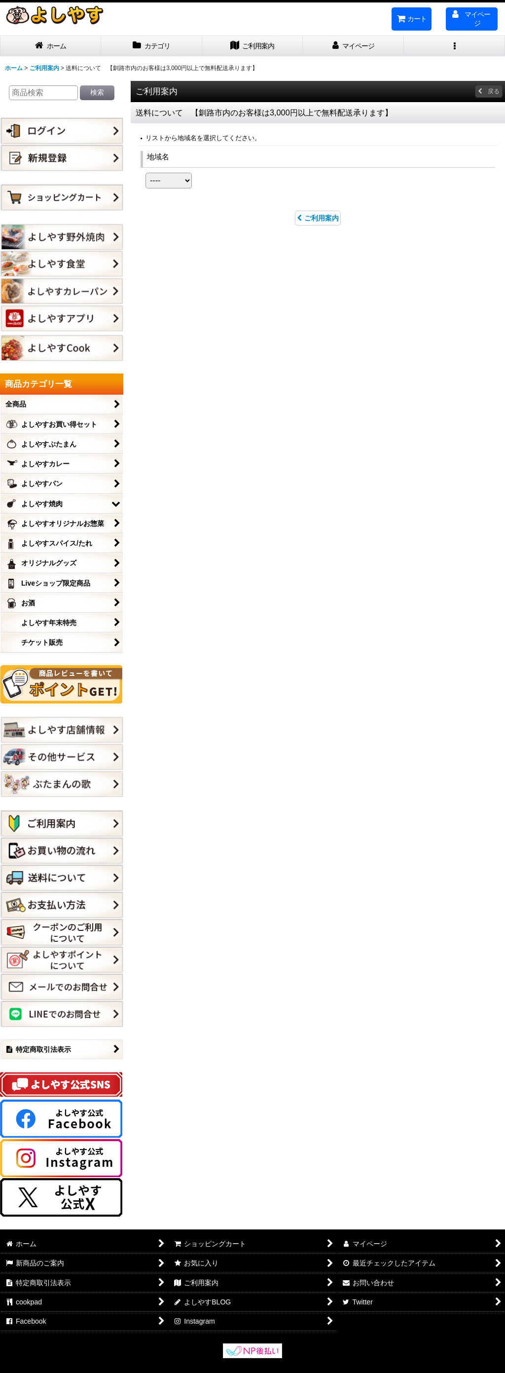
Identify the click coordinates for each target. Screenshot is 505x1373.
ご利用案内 (318, 218)
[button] (454, 46)
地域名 (158, 156)
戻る (489, 91)
